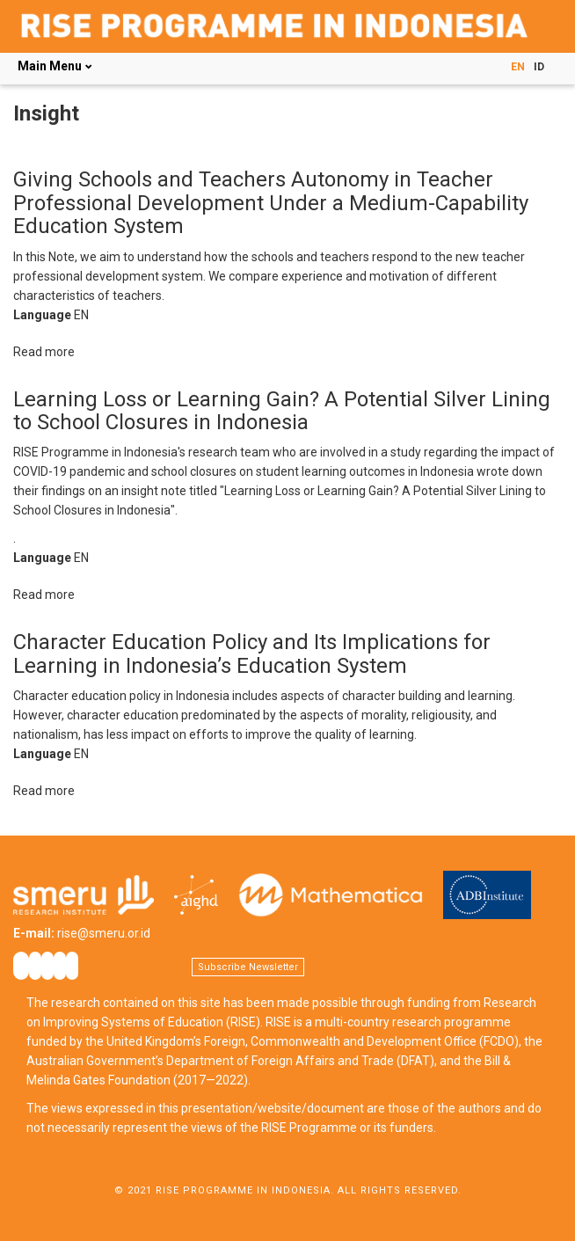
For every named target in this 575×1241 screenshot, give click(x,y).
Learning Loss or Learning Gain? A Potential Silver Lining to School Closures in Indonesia (281, 410)
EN (518, 67)
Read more (44, 352)
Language (42, 315)
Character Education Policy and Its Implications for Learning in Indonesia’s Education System (252, 653)
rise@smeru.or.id (103, 933)
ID (539, 67)
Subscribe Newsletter (248, 967)
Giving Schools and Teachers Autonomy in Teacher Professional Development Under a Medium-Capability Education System (270, 202)
